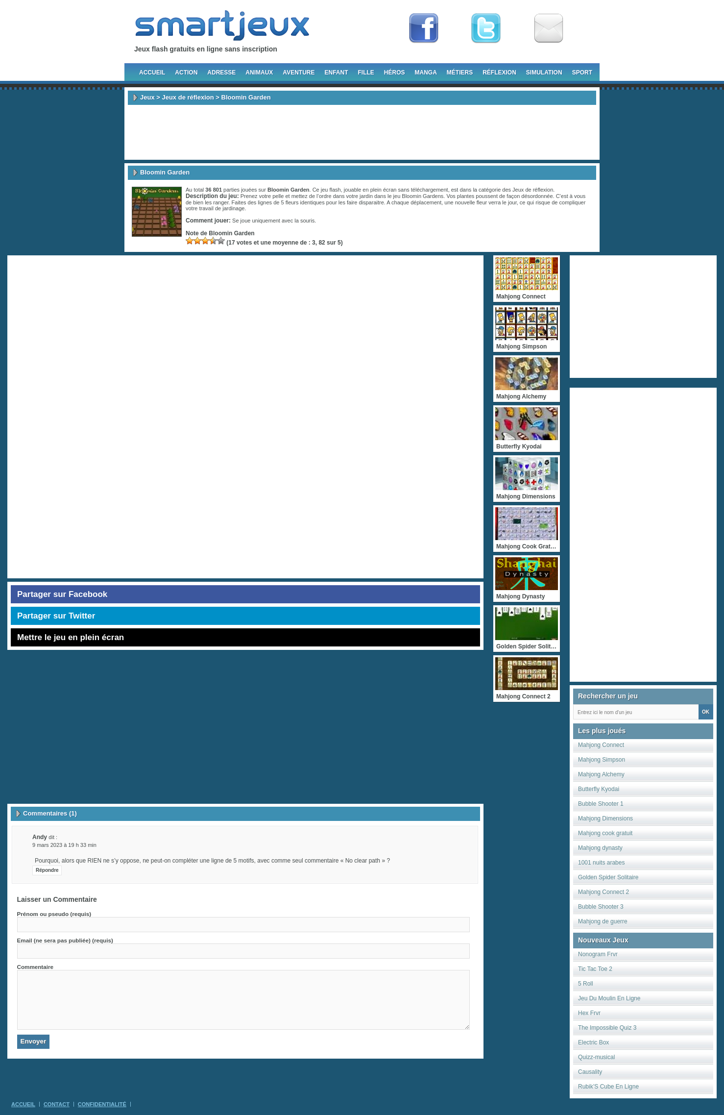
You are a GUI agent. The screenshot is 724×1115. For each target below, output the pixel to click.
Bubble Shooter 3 (601, 906)
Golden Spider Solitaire (608, 877)
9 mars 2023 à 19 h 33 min (64, 845)
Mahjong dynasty (600, 847)
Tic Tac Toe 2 (595, 969)
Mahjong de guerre (602, 921)
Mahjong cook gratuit (605, 833)
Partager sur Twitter (56, 615)
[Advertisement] (362, 132)
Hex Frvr (589, 1013)
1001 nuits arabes (601, 862)
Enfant (336, 72)
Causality (590, 1071)
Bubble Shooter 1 (601, 803)
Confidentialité (102, 1104)
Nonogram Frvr (598, 954)
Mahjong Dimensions (605, 818)
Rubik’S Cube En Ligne (608, 1086)
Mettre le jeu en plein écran (70, 637)
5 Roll (585, 983)
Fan (423, 28)
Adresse (221, 72)
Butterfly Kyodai (598, 789)
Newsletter (548, 28)
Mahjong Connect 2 (603, 892)
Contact (57, 1104)
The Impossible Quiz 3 (607, 1027)
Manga (426, 72)
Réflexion (499, 72)
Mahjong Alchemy (601, 774)
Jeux (147, 97)
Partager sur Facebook (62, 594)
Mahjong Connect (601, 745)
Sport (582, 72)
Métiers (460, 72)
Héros (394, 72)
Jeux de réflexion (188, 97)
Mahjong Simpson (601, 759)
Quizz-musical (596, 1057)
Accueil (152, 72)
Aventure (298, 72)
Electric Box (593, 1042)
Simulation (544, 72)
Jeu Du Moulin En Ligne (609, 998)
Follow (486, 28)
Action (186, 72)
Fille (366, 72)
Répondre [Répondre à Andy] (47, 870)
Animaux (259, 72)
